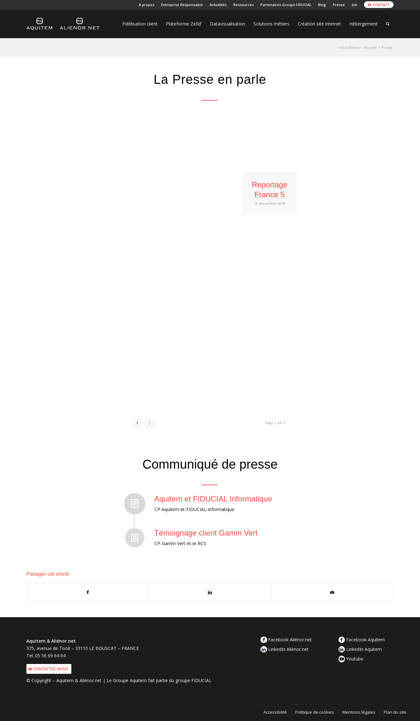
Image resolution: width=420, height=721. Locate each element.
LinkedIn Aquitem (364, 649)
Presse (339, 4)
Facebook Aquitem (365, 640)
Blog (322, 4)
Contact (381, 4)
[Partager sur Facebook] (88, 592)
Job (354, 4)
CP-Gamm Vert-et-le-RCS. (180, 543)
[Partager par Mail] (332, 592)
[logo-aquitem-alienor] (62, 24)
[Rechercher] (388, 24)
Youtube (354, 659)
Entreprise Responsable (182, 4)
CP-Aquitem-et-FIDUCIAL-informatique (194, 509)
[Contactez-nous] (48, 669)
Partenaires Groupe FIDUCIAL (285, 4)
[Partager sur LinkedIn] (210, 592)
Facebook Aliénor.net (290, 640)
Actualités (218, 4)
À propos (146, 4)
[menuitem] (147, 4)
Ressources (243, 4)
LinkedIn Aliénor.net (288, 649)
